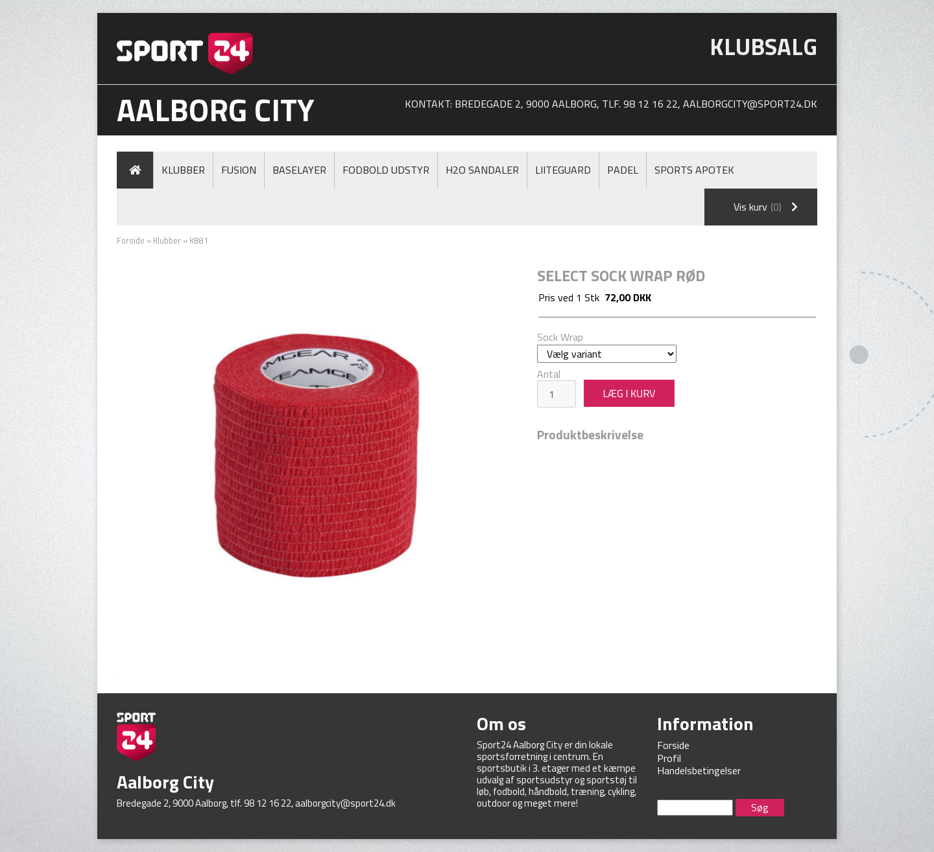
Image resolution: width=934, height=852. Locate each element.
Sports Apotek (694, 170)
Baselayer (299, 170)
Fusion (238, 170)
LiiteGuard (563, 170)
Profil (669, 758)
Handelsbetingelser (699, 770)
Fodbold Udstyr (385, 170)
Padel (622, 170)
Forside (131, 240)
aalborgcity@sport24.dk (750, 103)
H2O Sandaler (482, 170)
